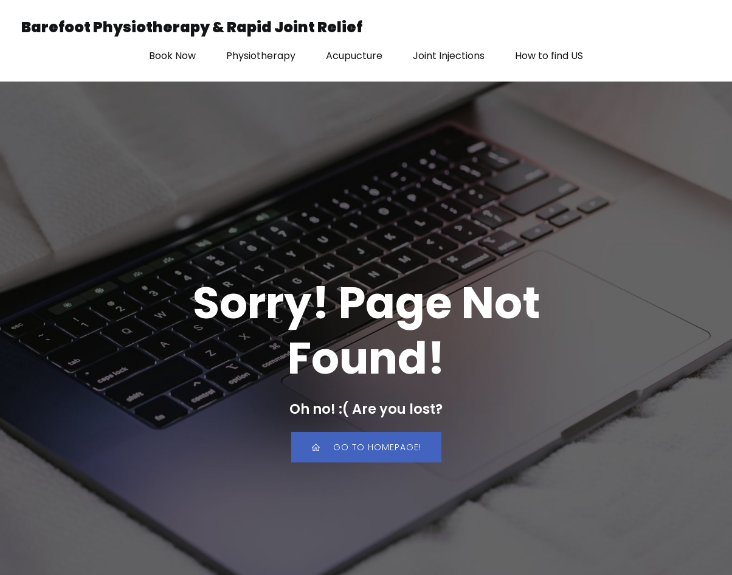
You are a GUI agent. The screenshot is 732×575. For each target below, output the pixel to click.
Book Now (172, 56)
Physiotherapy (260, 56)
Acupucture (354, 56)
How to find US (549, 56)
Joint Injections (449, 56)
